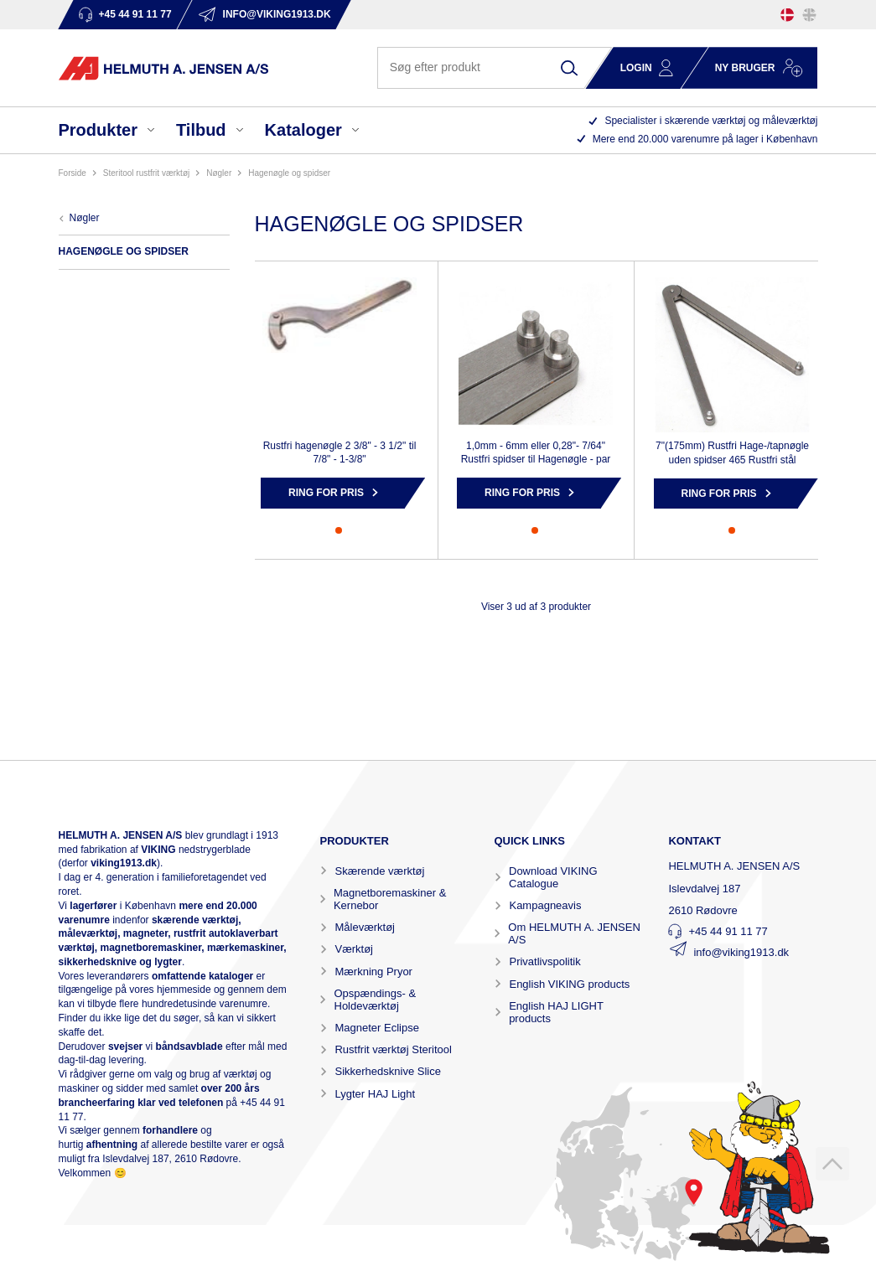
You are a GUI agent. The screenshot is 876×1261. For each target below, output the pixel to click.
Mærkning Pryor (373, 971)
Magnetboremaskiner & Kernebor (390, 899)
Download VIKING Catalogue (553, 877)
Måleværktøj (364, 927)
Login (636, 68)
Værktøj (353, 949)
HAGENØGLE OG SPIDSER (289, 173)
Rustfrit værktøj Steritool (392, 1049)
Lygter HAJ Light (374, 1094)
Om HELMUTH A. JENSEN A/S (574, 933)
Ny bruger (745, 68)
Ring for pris (326, 493)
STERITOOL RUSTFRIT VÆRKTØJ (146, 173)
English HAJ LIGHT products (556, 1012)
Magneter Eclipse (376, 1027)
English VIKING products (569, 984)
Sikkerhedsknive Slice (387, 1071)
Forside (72, 173)
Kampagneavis (545, 905)
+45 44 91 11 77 (727, 931)
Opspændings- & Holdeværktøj (375, 999)
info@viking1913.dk (741, 952)
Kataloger (303, 130)
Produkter (98, 130)
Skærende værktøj (379, 871)
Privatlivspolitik (544, 961)
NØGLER (218, 173)
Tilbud (201, 130)
